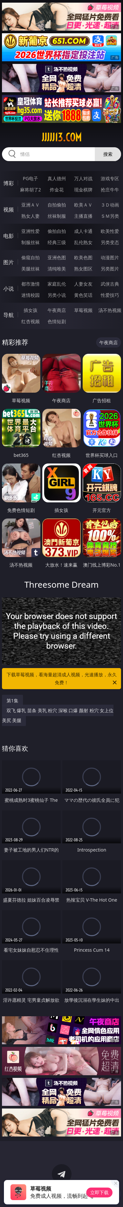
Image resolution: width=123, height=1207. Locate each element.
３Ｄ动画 (110, 205)
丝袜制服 (57, 216)
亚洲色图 (57, 257)
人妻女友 (83, 284)
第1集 (12, 700)
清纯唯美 (57, 269)
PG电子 (30, 178)
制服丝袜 (30, 242)
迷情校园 (30, 295)
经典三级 (57, 242)
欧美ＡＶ (83, 205)
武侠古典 (110, 284)
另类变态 (110, 242)
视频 (8, 209)
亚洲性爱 (30, 231)
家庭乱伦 (57, 284)
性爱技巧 (110, 295)
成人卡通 (83, 231)
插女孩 (30, 310)
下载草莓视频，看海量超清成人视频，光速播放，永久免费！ (62, 679)
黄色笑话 (83, 295)
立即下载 (99, 1192)
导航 (8, 315)
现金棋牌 (83, 189)
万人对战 (83, 178)
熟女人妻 (30, 216)
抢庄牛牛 (110, 189)
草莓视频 (83, 310)
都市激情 (30, 284)
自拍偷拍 (57, 205)
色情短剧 (57, 321)
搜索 (108, 154)
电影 (8, 235)
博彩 (8, 183)
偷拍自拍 (57, 231)
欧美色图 (83, 257)
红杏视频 (30, 321)
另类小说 (57, 295)
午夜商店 (57, 310)
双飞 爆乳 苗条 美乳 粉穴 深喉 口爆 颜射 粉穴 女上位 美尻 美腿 (58, 715)
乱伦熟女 (83, 242)
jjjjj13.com (62, 137)
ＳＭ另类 (110, 216)
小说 (8, 288)
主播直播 (83, 216)
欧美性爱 (110, 231)
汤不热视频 (109, 310)
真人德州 (57, 178)
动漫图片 (110, 257)
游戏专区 (110, 178)
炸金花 (57, 189)
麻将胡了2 (30, 189)
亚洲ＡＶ (30, 205)
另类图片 (110, 269)
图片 (8, 262)
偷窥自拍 (30, 257)
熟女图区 (83, 269)
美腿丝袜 (30, 269)
